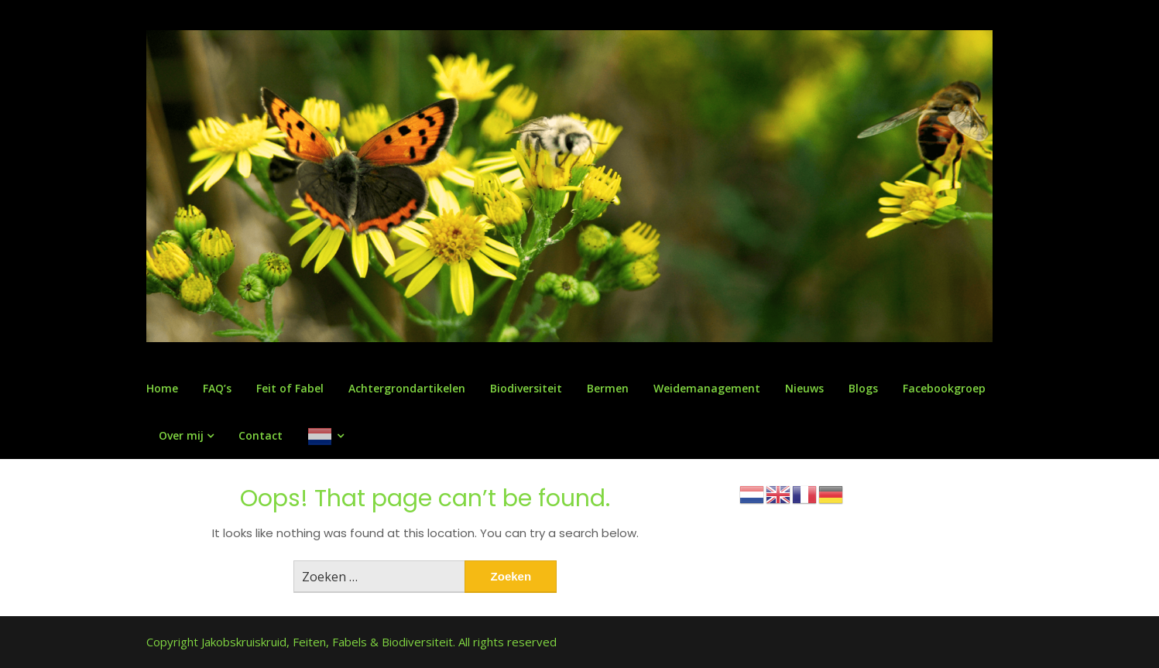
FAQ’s (217, 388)
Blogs (863, 388)
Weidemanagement (706, 388)
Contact (260, 435)
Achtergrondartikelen (406, 388)
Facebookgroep (944, 388)
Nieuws (804, 388)
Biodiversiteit (526, 388)
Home (162, 388)
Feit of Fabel (290, 388)
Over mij (181, 435)
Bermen (608, 388)
